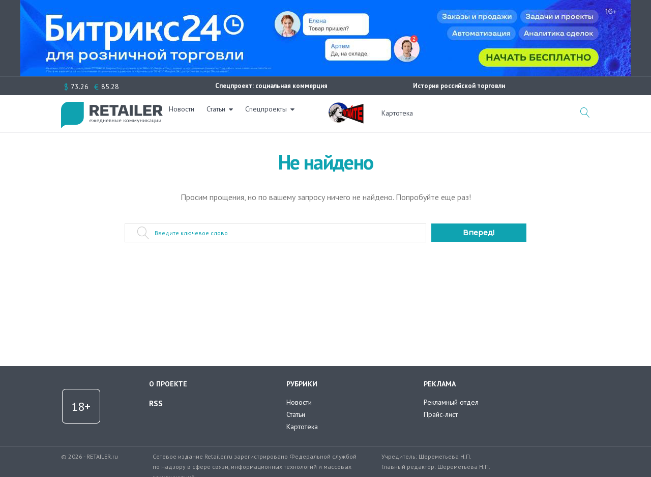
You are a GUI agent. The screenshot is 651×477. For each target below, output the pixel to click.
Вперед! (478, 232)
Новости (187, 113)
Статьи (222, 113)
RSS (156, 403)
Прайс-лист (441, 414)
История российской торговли (459, 85)
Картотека (397, 113)
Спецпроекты (272, 113)
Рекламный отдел (451, 402)
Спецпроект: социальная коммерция (271, 85)
